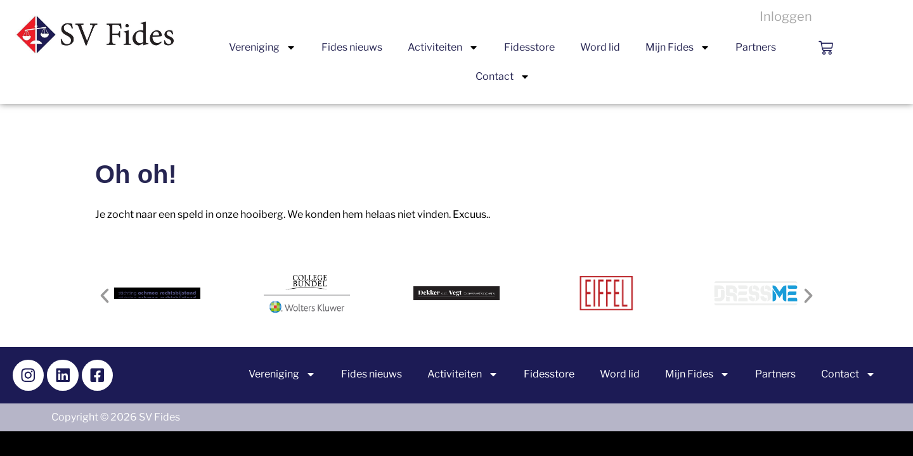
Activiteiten (443, 47)
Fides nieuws (351, 47)
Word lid (600, 47)
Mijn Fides (677, 47)
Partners (755, 47)
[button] (104, 295)
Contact (503, 76)
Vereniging (262, 47)
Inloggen (786, 16)
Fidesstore (529, 47)
